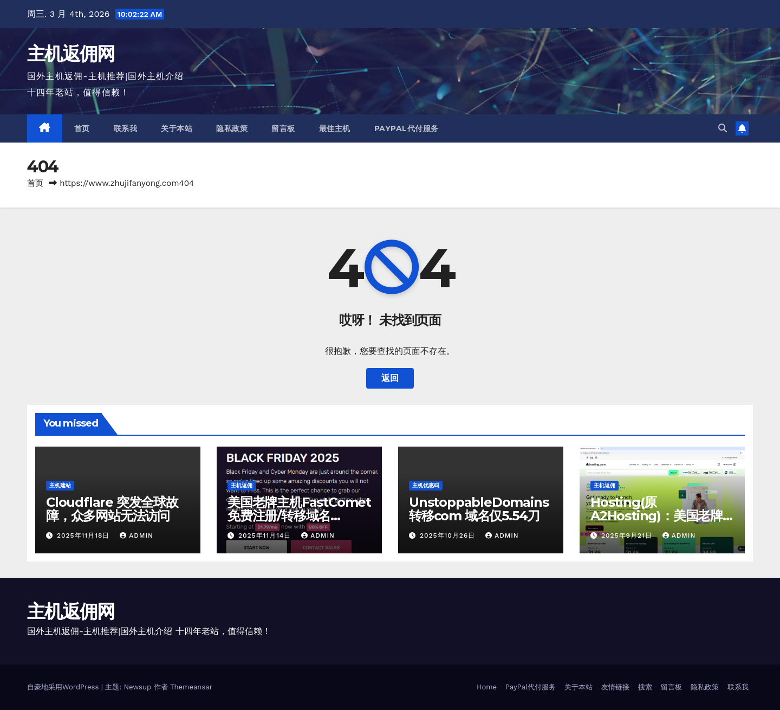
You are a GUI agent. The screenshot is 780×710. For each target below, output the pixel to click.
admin (136, 535)
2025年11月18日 (84, 535)
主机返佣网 (71, 53)
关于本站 (176, 128)
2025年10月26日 (449, 535)
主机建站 (60, 485)
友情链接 (615, 687)
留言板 (283, 128)
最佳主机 (334, 128)
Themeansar (191, 687)
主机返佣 (241, 485)
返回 (390, 378)
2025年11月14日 (266, 535)
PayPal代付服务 (406, 128)
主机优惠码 (425, 485)
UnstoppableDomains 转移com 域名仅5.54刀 (478, 509)
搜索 (645, 687)
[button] (722, 128)
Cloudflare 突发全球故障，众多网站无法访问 (112, 509)
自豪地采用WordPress (64, 687)
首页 (82, 128)
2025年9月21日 (628, 535)
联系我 (126, 128)
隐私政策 (232, 128)
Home (487, 687)
